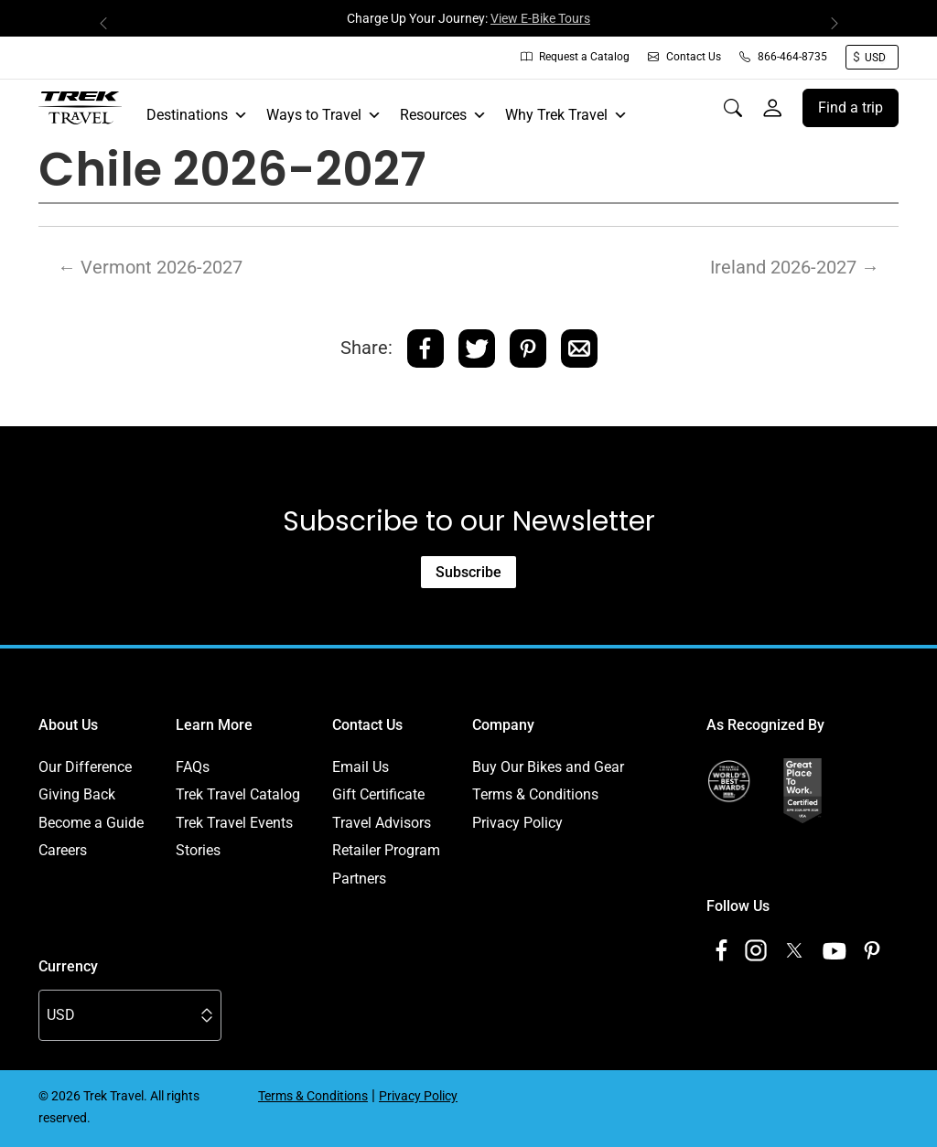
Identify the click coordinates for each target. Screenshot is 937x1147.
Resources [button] (443, 115)
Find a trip (850, 107)
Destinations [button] (197, 115)
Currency (68, 966)
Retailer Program (386, 850)
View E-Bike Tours (540, 18)
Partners (359, 878)
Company (503, 725)
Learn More (214, 725)
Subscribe (468, 572)
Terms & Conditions (535, 794)
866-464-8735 (783, 57)
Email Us (360, 767)
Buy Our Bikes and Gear (548, 767)
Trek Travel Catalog (238, 794)
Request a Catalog (575, 57)
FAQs (193, 767)
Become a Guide (91, 822)
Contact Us (684, 57)
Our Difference (85, 767)
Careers (62, 850)
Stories (198, 850)
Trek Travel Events (234, 822)
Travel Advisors (381, 822)
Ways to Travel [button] (324, 115)
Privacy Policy (517, 822)
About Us (68, 725)
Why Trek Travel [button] (566, 115)
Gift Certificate (378, 794)
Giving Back (76, 794)
